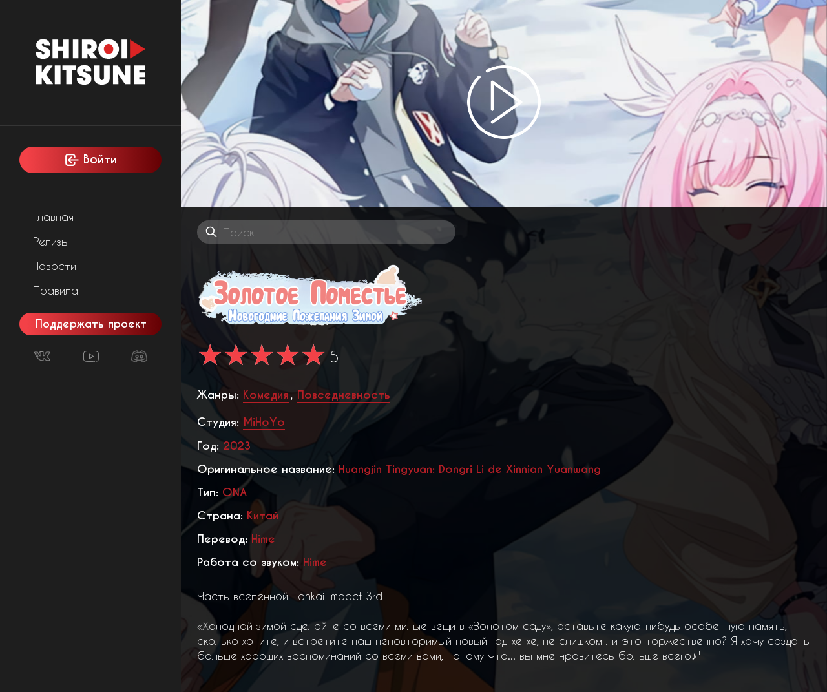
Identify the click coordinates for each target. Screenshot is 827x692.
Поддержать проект (91, 324)
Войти (90, 160)
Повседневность (343, 395)
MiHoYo (264, 422)
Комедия (266, 395)
